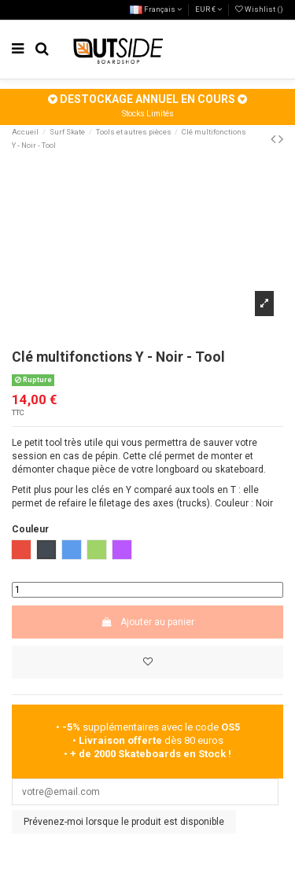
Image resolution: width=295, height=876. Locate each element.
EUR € (208, 9)
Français (156, 9)
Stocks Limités (148, 113)
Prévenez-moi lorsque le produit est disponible (124, 821)
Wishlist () (259, 9)
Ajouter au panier (147, 622)
